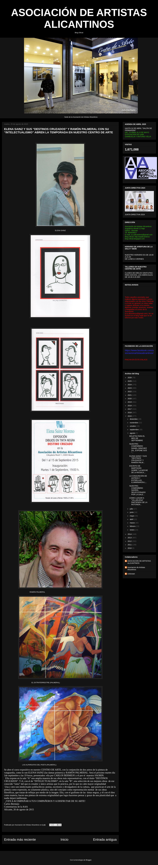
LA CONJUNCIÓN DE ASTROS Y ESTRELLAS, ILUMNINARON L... (138, 479)
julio (131, 509)
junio (132, 512)
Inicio (64, 839)
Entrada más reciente (20, 839)
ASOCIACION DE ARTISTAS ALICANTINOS (139, 562)
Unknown (131, 574)
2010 (130, 548)
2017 (130, 409)
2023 (130, 388)
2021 (130, 395)
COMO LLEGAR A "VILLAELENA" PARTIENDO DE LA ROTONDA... (138, 501)
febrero (133, 526)
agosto (133, 433)
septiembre (134, 430)
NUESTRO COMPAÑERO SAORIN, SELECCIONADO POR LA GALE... (137, 490)
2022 (130, 391)
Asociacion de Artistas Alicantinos (136, 568)
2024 (130, 385)
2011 (130, 545)
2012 (130, 541)
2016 (130, 412)
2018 (130, 406)
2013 (130, 538)
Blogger (88, 860)
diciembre (134, 419)
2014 (130, 534)
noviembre (134, 423)
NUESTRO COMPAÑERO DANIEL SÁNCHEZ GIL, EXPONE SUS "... (138, 448)
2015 (130, 416)
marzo (132, 523)
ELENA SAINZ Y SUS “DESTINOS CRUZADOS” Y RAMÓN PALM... (138, 459)
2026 (130, 378)
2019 (130, 402)
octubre (133, 426)
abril (132, 519)
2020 (130, 399)
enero (132, 530)
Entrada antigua (105, 839)
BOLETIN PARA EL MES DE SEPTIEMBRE (137, 438)
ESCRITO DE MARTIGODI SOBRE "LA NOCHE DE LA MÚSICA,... (138, 469)
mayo (132, 516)
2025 (130, 381)
